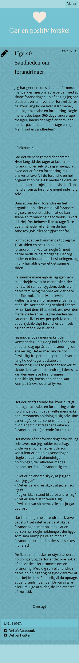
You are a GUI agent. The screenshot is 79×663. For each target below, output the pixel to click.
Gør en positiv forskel (39, 30)
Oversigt (39, 606)
